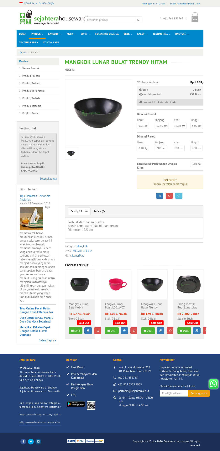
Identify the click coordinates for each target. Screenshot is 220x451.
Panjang (159, 120)
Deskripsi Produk (79, 211)
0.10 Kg (143, 148)
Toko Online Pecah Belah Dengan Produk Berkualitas (36, 310)
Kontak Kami (51, 42)
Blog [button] (128, 34)
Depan (22, 34)
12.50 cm (161, 126)
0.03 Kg (143, 126)
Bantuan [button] (182, 34)
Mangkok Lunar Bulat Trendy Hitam (151, 306)
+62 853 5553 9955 (130, 384)
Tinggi (194, 120)
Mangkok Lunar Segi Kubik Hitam (79, 306)
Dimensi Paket (146, 136)
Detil (75, 330)
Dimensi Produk (146, 114)
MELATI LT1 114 (82, 251)
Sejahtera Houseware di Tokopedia (39, 391)
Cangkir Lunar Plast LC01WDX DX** (115, 306)
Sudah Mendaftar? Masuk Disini (185, 3)
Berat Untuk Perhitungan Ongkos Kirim (157, 165)
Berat (140, 120)
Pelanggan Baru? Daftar (153, 3)
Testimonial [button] (161, 34)
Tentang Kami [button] (28, 42)
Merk (71, 34)
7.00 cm (160, 148)
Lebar (176, 120)
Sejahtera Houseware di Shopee (38, 387)
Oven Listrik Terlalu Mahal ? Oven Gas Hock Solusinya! (36, 319)
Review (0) (99, 211)
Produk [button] (37, 34)
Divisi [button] (85, 34)
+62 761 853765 (128, 377)
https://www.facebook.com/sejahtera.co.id (43, 422)
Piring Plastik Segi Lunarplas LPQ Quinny (187, 306)
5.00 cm (196, 126)
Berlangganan (199, 393)
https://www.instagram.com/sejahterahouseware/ (48, 414)
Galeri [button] (142, 34)
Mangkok (81, 246)
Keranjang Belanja (107, 34)
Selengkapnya (48, 178)
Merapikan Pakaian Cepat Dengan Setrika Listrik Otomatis (35, 331)
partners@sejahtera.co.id (133, 391)
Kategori (55, 34)
